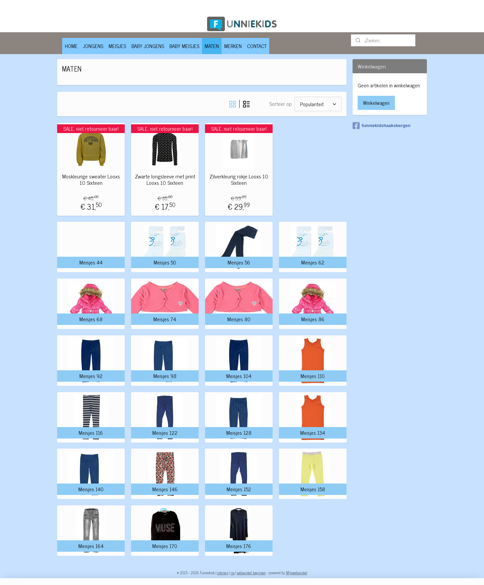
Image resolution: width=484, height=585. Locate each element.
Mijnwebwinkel (296, 573)
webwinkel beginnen (251, 573)
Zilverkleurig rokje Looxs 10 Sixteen (238, 179)
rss (233, 573)
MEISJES (117, 46)
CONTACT (257, 46)
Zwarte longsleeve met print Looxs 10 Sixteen (164, 179)
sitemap (222, 573)
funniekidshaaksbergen (381, 126)
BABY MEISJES (184, 46)
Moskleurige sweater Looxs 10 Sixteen (91, 179)
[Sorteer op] (317, 104)
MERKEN (233, 46)
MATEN (212, 46)
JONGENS (93, 46)
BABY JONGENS (147, 46)
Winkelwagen (376, 102)
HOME (71, 46)
